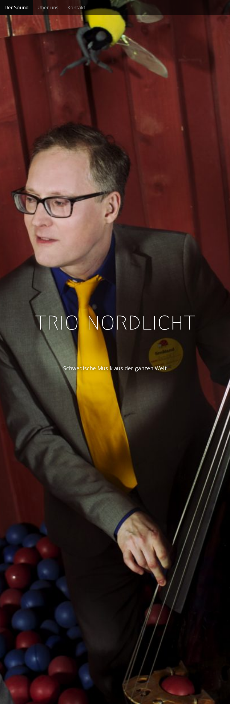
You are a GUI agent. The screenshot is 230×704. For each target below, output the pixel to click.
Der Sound (16, 7)
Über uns (47, 7)
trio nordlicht (115, 321)
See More (115, 392)
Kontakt (76, 7)
